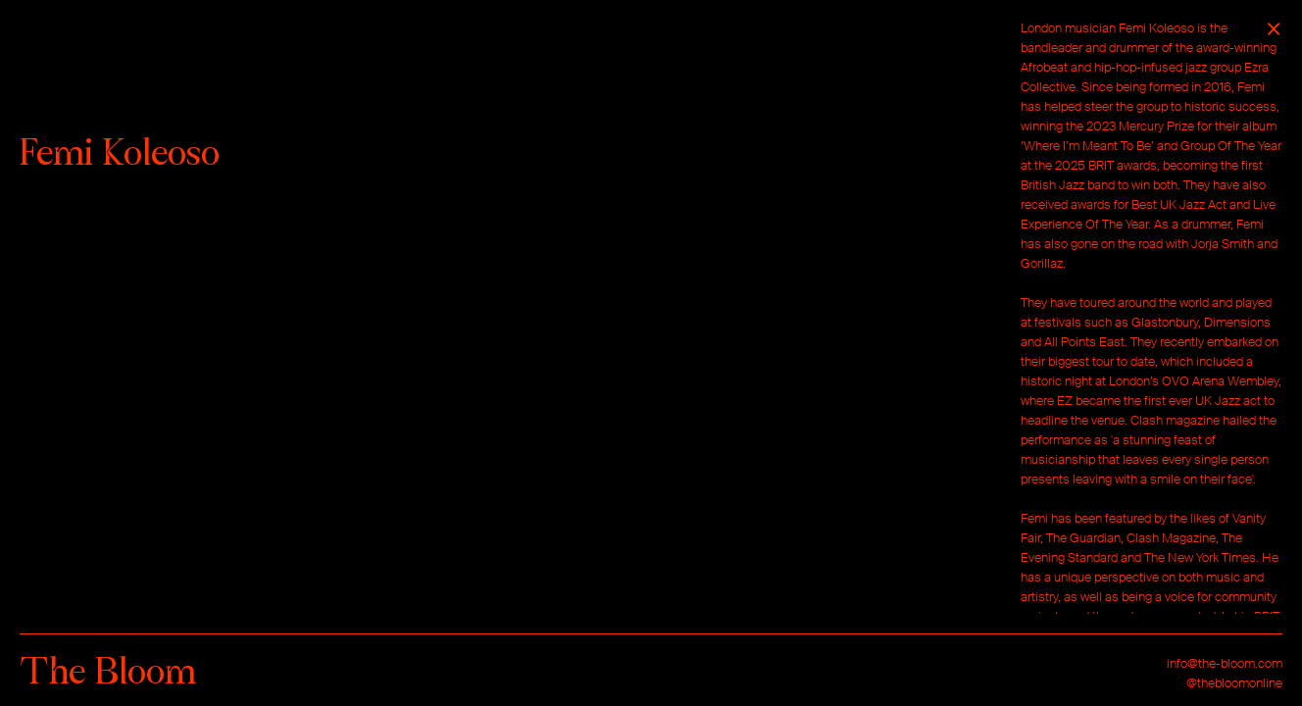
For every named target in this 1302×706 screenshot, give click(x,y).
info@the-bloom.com (1224, 663)
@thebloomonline (1234, 683)
